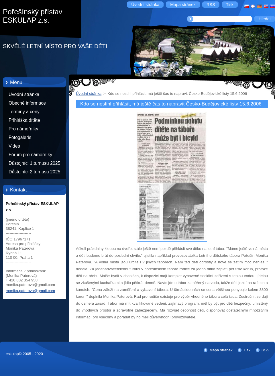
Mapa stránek (220, 350)
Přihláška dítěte (24, 120)
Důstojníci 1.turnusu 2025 (34, 163)
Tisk (246, 350)
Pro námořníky (23, 128)
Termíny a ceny (24, 111)
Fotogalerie (20, 137)
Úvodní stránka (24, 94)
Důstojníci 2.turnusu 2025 (34, 171)
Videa (14, 146)
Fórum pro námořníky (30, 154)
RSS (265, 350)
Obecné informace (27, 103)
